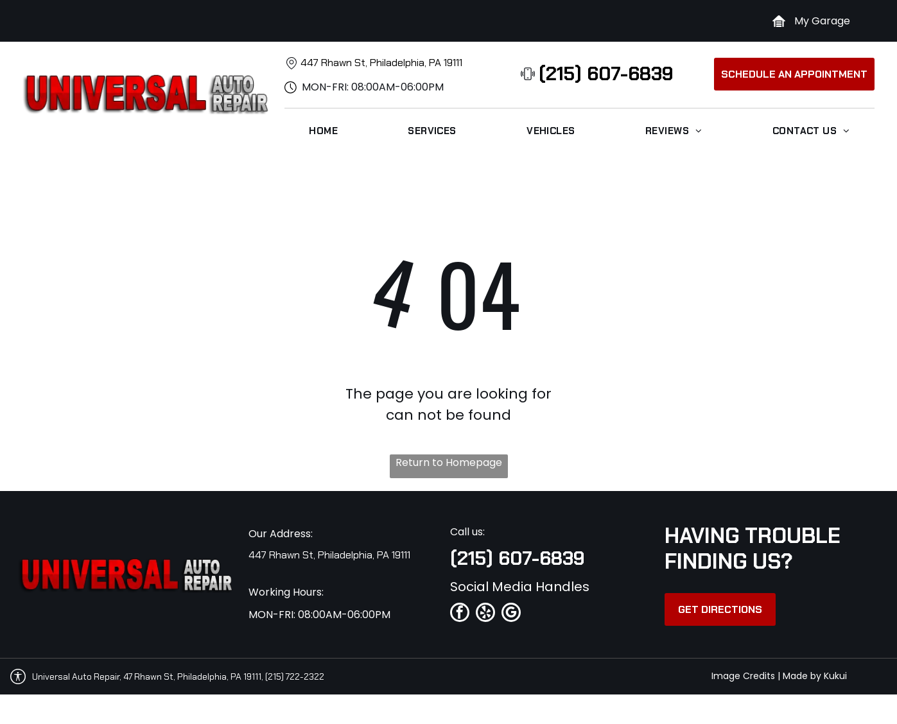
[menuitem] (323, 131)
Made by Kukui (815, 675)
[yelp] (485, 614)
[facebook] (459, 614)
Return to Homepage (449, 462)
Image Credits (743, 675)
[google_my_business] (511, 614)
